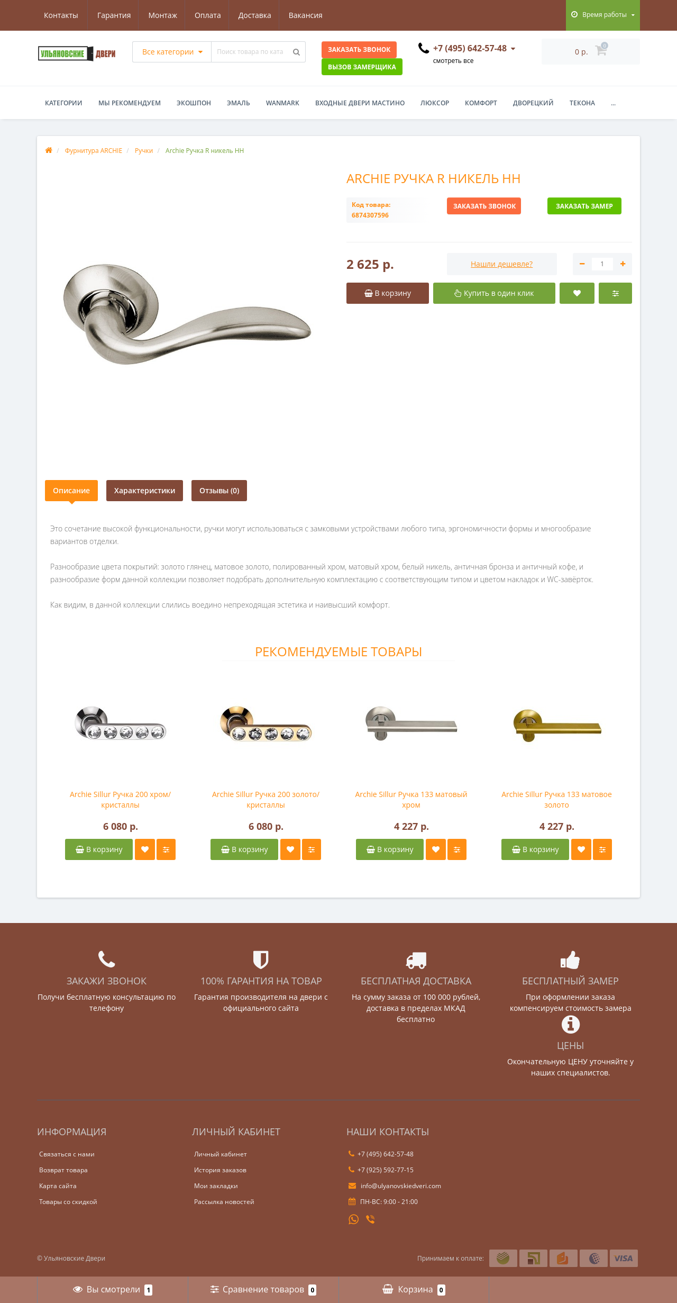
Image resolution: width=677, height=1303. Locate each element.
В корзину (99, 849)
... (613, 102)
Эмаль (238, 102)
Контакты (312, 15)
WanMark (282, 102)
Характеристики (144, 490)
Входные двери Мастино (360, 102)
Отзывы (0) (219, 490)
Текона (582, 102)
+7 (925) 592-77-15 (381, 1169)
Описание (71, 490)
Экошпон (194, 102)
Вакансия (259, 15)
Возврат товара (63, 1169)
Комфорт (481, 102)
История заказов (220, 1169)
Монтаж (111, 15)
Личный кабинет (220, 1154)
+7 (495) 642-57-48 (381, 1154)
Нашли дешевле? (502, 264)
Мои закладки (216, 1185)
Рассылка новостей (224, 1201)
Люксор (434, 102)
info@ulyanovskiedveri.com (395, 1185)
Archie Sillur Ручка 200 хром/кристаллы (120, 799)
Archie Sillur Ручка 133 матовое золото (556, 799)
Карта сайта (58, 1185)
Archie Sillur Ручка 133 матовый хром (411, 799)
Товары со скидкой (68, 1201)
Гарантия (61, 15)
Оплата (157, 15)
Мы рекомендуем (129, 102)
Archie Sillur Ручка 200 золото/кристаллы (265, 799)
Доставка (206, 15)
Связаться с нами (67, 1154)
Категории (64, 102)
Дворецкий (533, 102)
